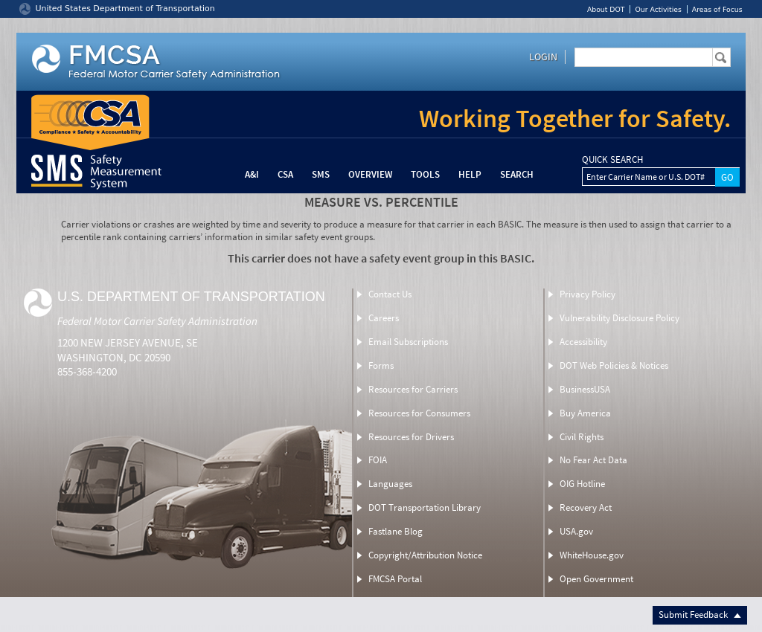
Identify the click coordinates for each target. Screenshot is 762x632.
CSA (285, 174)
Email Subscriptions (408, 341)
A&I (252, 174)
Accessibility (583, 341)
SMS (321, 174)
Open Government (596, 579)
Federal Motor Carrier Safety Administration (157, 321)
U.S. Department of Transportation (191, 296)
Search (517, 174)
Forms (381, 365)
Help (469, 174)
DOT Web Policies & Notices (614, 365)
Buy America (585, 413)
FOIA (377, 460)
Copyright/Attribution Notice (425, 555)
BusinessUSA (585, 389)
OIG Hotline (582, 483)
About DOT (606, 9)
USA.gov (576, 531)
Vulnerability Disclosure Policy (619, 318)
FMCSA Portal (395, 579)
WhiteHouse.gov (592, 555)
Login (543, 56)
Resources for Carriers (413, 389)
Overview (370, 174)
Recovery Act (586, 507)
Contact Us (390, 294)
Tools (425, 174)
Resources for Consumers (419, 413)
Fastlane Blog (395, 531)
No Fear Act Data (593, 460)
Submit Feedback (700, 614)
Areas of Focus (717, 9)
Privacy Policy (587, 294)
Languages (390, 483)
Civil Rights (581, 437)
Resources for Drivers (411, 437)
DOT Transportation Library (424, 507)
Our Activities (658, 9)
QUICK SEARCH (612, 160)
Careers (383, 318)
